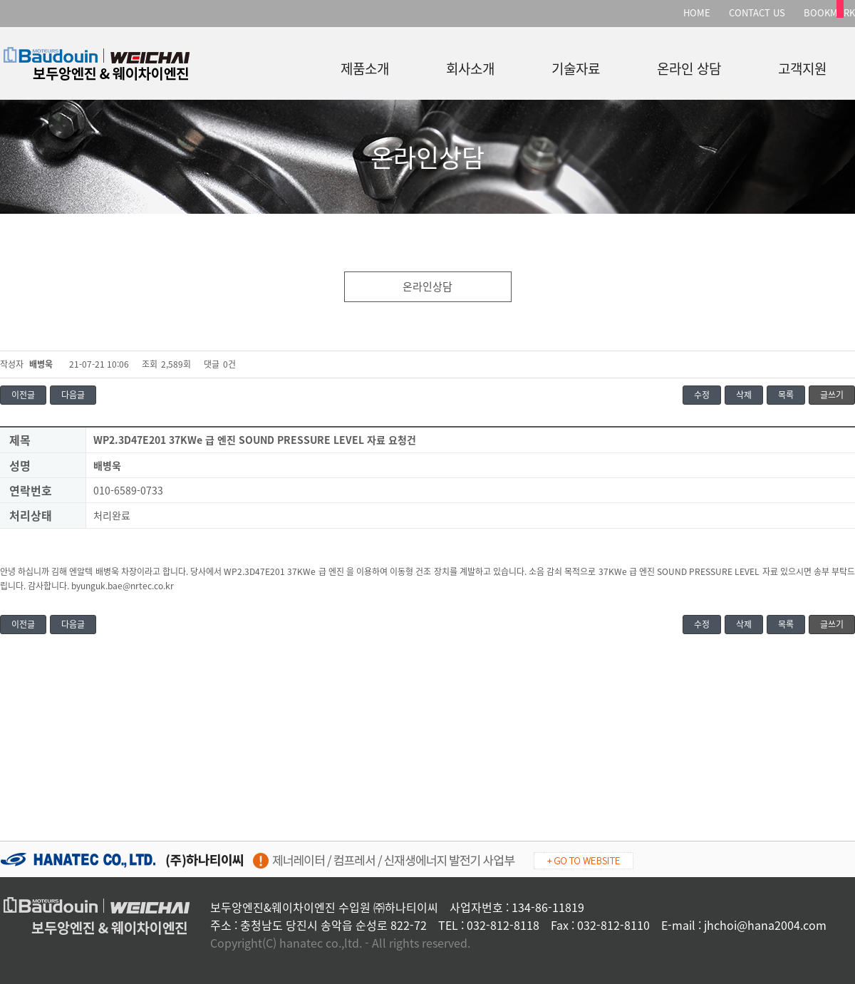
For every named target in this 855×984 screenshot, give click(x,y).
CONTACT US (757, 12)
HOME (696, 12)
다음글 (73, 394)
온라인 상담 (689, 65)
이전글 (23, 394)
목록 (786, 394)
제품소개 (365, 65)
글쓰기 (832, 394)
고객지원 (802, 65)
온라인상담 (427, 286)
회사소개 (470, 65)
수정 (702, 394)
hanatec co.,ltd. (320, 942)
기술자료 (575, 65)
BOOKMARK (829, 12)
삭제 (744, 394)
